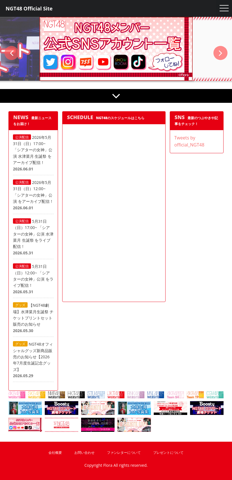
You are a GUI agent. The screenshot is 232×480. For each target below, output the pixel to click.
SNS (180, 117)
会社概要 (55, 452)
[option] (116, 49)
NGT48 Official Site (29, 8)
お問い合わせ (84, 452)
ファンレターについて (124, 452)
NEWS (20, 117)
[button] (12, 53)
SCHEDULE (80, 117)
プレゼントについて (168, 452)
